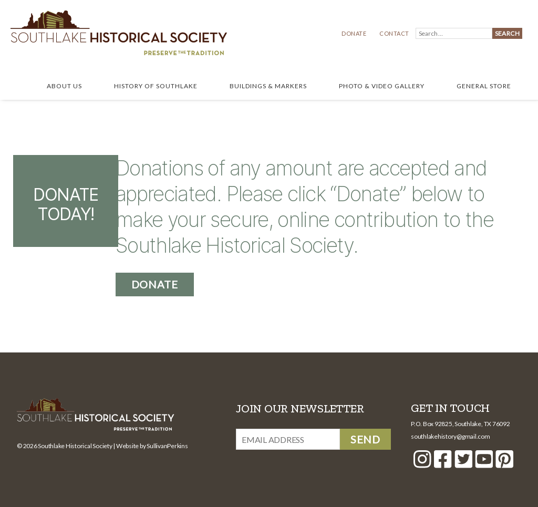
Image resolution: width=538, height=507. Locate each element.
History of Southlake (156, 86)
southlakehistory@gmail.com (450, 436)
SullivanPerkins (167, 446)
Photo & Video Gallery (382, 86)
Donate (354, 33)
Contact (394, 33)
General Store (484, 86)
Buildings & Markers (268, 86)
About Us (64, 86)
